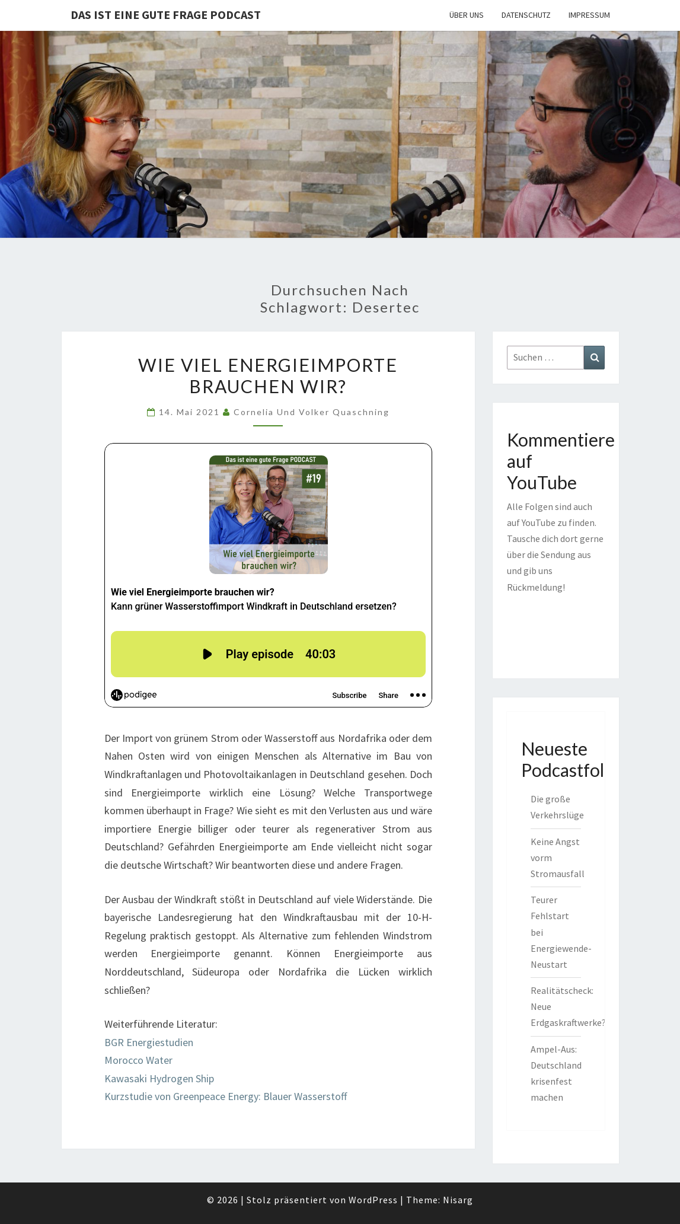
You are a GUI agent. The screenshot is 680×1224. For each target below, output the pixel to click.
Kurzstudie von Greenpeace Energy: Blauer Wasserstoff (225, 1096)
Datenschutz (526, 14)
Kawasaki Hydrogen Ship (159, 1078)
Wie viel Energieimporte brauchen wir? (268, 375)
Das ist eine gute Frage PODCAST (166, 14)
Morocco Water (138, 1060)
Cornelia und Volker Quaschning (312, 412)
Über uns (466, 14)
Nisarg (458, 1200)
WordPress (373, 1200)
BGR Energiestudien (148, 1042)
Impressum (589, 14)
